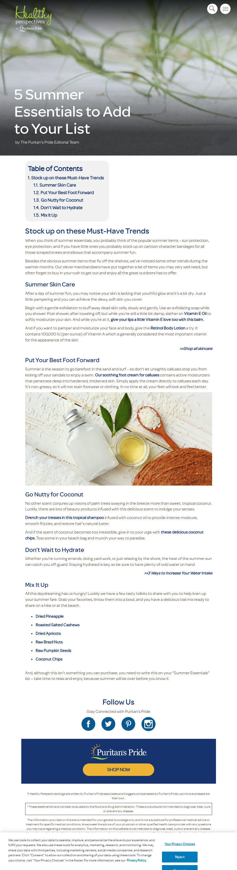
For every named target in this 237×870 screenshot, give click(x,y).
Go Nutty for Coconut (62, 200)
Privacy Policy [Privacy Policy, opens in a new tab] (136, 863)
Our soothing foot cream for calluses (127, 374)
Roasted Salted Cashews (57, 624)
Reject (180, 860)
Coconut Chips (49, 659)
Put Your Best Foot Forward (67, 192)
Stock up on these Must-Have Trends (67, 177)
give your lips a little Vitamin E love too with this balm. (157, 319)
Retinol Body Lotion (168, 328)
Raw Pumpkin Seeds (53, 650)
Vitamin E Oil (195, 313)
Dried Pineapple (50, 616)
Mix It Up (49, 215)
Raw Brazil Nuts (49, 641)
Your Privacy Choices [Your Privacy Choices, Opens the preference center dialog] (180, 846)
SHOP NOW (118, 769)
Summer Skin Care (57, 185)
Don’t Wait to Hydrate (61, 207)
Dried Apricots (48, 633)
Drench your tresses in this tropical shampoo (64, 517)
